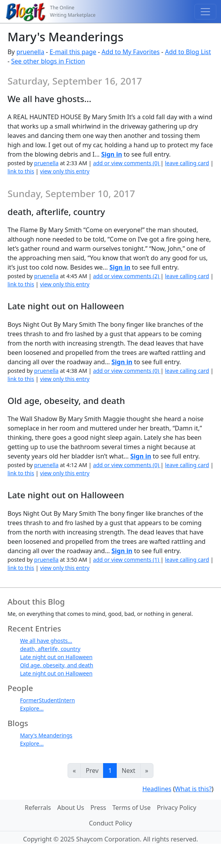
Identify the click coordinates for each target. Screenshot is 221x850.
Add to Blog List (188, 52)
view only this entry (64, 171)
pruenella (30, 52)
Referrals (38, 807)
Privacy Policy (176, 807)
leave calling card (187, 163)
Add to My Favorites (131, 52)
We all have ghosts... (46, 640)
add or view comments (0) (126, 163)
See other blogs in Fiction (48, 61)
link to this (20, 171)
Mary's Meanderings (46, 735)
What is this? (193, 789)
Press (98, 807)
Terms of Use (131, 807)
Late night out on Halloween (56, 657)
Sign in (111, 154)
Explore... (32, 708)
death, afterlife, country (50, 648)
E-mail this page (73, 52)
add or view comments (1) (126, 559)
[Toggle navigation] (205, 11)
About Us (70, 807)
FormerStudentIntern (47, 700)
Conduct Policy (110, 823)
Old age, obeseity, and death (56, 665)
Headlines (156, 789)
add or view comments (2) (126, 276)
